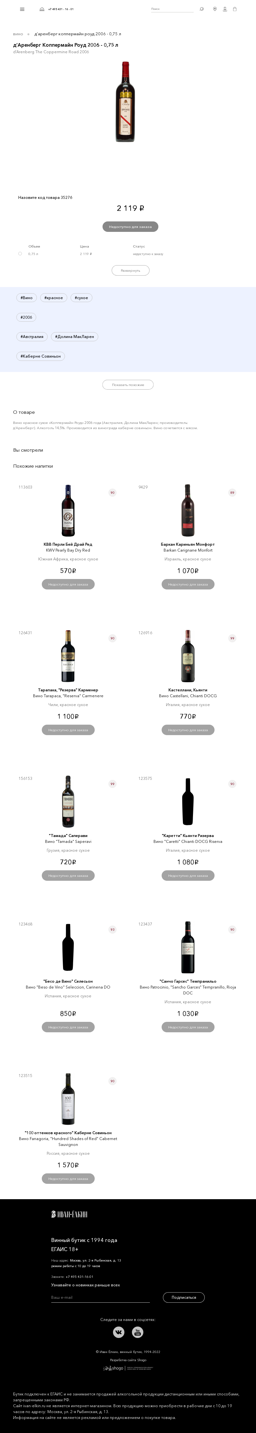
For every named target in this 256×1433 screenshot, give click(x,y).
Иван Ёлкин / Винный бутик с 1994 (112, 9)
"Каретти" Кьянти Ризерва (188, 835)
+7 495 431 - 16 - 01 (61, 9)
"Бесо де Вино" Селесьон (68, 981)
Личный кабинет (225, 9)
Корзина (235, 9)
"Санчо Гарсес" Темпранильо (188, 981)
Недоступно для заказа (130, 226)
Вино (18, 33)
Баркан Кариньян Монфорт (188, 544)
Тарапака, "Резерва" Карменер (68, 689)
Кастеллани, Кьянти (187, 689)
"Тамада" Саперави (68, 835)
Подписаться (184, 1297)
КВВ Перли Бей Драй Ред (68, 544)
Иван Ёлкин (69, 1214)
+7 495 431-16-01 (79, 1277)
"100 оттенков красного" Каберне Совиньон (68, 1132)
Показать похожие (128, 384)
